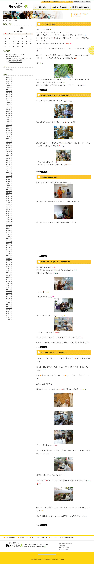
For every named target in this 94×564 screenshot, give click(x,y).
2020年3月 (9, 191)
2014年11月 (9, 296)
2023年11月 (9, 113)
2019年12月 (9, 196)
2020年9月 (9, 179)
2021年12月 (9, 151)
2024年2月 (9, 110)
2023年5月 (9, 123)
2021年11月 (9, 153)
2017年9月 (9, 247)
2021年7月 (9, 161)
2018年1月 (9, 240)
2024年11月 (9, 94)
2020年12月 (9, 174)
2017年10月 (9, 245)
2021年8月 (9, 159)
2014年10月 (9, 298)
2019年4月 (9, 211)
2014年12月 (9, 294)
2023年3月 (9, 126)
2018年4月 (9, 234)
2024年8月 (9, 100)
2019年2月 (9, 215)
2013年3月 (9, 315)
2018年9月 (9, 225)
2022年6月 (9, 140)
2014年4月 (9, 310)
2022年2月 (9, 147)
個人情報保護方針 (10, 537)
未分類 (8, 70)
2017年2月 (9, 261)
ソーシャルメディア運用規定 (39, 537)
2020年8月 (9, 181)
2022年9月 (9, 136)
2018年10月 (9, 223)
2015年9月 (9, 285)
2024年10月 (9, 96)
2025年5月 (9, 89)
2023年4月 (9, 125)
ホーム (5, 20)
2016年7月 (9, 268)
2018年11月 (9, 221)
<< (14, 31)
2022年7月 (9, 138)
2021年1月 (9, 172)
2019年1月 (9, 217)
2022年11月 (9, 132)
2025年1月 (9, 91)
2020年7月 (9, 183)
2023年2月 (9, 128)
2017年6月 (9, 253)
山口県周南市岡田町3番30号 (37, 546)
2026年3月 (9, 77)
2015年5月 (9, 289)
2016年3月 (9, 276)
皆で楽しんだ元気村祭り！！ (18, 60)
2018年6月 (9, 230)
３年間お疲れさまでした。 (17, 56)
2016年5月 (9, 272)
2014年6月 (9, 306)
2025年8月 (9, 85)
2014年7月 (18, 31)
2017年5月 (9, 255)
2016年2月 (9, 277)
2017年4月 (9, 257)
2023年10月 (9, 115)
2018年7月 (9, 228)
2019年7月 (9, 206)
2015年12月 (9, 281)
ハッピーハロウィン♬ (16, 62)
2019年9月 (9, 202)
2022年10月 (9, 134)
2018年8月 (9, 227)
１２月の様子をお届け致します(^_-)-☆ (20, 58)
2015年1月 (9, 293)
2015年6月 (9, 287)
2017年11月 (9, 243)
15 (13, 41)
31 (22, 46)
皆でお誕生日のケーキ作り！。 (18, 54)
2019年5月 (9, 210)
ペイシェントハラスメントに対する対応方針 (62, 537)
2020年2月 (9, 193)
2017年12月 (9, 242)
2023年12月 (9, 111)
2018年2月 (9, 238)
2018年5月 (9, 232)
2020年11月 (9, 176)
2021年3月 (9, 168)
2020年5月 (9, 187)
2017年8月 (9, 249)
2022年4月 (9, 144)
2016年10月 (9, 264)
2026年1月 (9, 79)
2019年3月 (9, 213)
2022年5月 (9, 142)
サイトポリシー (24, 537)
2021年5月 (9, 164)
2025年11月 (9, 81)
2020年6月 (9, 185)
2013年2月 (9, 317)
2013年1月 (9, 319)
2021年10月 (9, 155)
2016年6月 (9, 270)
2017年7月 (9, 251)
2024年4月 (9, 106)
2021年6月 (9, 162)
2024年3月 (9, 108)
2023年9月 (9, 117)
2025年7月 (9, 87)
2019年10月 (9, 200)
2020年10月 (9, 177)
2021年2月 (9, 170)
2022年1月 (9, 149)
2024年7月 (9, 102)
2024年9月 (9, 98)
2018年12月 (9, 219)
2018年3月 (9, 236)
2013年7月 (9, 311)
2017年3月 (9, 259)
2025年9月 (9, 83)
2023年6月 (9, 121)
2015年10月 (9, 283)
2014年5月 (9, 308)
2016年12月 (9, 262)
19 (30, 41)
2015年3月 (9, 291)
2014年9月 (9, 300)
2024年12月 (9, 93)
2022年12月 (9, 130)
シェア (38, 89)
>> (21, 31)
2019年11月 (9, 198)
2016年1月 (9, 279)
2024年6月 (9, 104)
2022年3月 (9, 145)
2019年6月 (9, 208)
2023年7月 (9, 119)
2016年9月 (9, 266)
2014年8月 (9, 302)
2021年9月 (9, 157)
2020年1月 (9, 194)
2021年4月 (9, 166)
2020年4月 (9, 189)
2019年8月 (9, 204)
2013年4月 (9, 313)
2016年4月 (9, 274)
